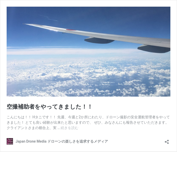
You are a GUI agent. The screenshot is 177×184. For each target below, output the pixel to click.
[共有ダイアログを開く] (166, 140)
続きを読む (69, 128)
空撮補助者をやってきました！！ (50, 106)
